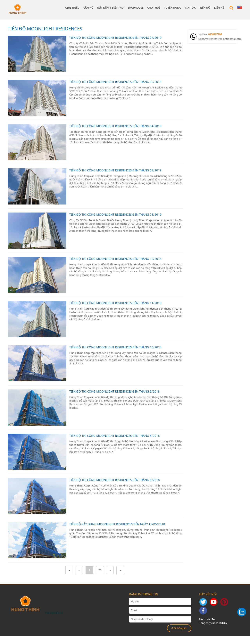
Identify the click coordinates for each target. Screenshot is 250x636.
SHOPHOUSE (135, 7)
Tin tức (190, 7)
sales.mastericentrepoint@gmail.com (217, 39)
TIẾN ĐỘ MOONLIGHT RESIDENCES (45, 28)
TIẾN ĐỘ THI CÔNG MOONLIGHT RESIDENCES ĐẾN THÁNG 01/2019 (115, 214)
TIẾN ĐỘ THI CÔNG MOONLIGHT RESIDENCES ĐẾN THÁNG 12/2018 (115, 259)
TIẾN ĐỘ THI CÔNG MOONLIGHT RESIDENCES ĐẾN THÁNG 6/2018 (114, 480)
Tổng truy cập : (213, 623)
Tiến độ (205, 7)
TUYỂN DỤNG (172, 7)
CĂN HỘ (88, 7)
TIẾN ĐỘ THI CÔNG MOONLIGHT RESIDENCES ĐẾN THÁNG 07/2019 (115, 38)
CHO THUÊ (153, 7)
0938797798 (215, 34)
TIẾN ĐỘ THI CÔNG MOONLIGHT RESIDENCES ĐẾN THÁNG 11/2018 (115, 303)
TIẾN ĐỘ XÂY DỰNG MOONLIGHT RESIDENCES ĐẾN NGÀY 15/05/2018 (117, 524)
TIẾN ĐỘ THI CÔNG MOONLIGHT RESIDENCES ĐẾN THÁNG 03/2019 (115, 170)
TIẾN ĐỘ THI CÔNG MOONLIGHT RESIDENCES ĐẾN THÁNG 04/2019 (115, 126)
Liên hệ (219, 7)
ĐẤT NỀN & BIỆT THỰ (110, 7)
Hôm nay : (206, 619)
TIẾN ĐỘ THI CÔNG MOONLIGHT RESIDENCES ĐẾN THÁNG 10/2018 (115, 347)
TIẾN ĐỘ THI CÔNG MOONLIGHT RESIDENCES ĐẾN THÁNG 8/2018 (114, 436)
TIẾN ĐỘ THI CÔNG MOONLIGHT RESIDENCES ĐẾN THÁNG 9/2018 (114, 391)
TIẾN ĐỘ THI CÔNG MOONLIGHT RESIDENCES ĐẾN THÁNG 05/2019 (115, 82)
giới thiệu (72, 7)
